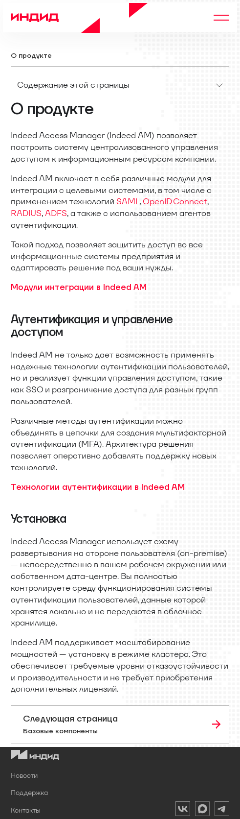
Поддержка (29, 792)
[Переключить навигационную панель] (221, 18)
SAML (128, 201)
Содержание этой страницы (73, 84)
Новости (24, 775)
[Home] (79, 17)
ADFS (56, 213)
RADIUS (26, 213)
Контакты (26, 810)
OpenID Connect (175, 201)
